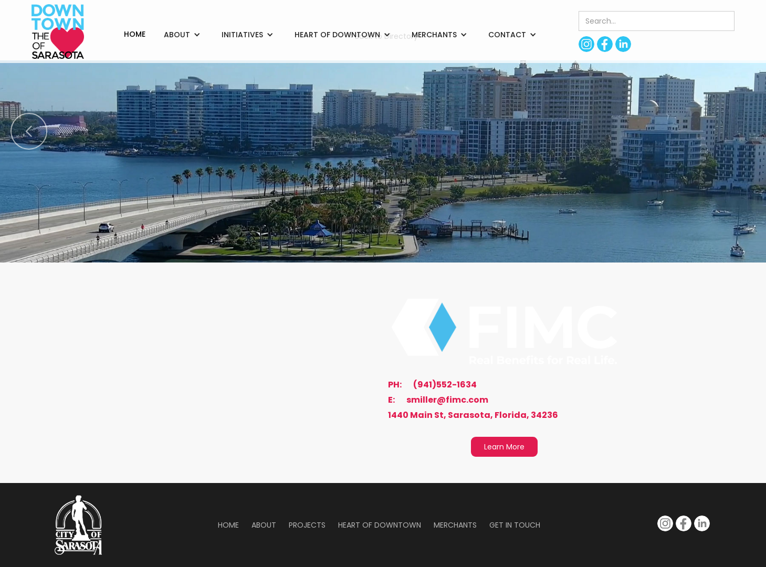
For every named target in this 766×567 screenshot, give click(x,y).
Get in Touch (514, 525)
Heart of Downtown (379, 525)
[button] (182, 34)
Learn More (504, 447)
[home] (58, 31)
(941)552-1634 (445, 385)
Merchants (455, 525)
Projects (307, 525)
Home (228, 525)
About (263, 525)
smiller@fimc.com (447, 400)
